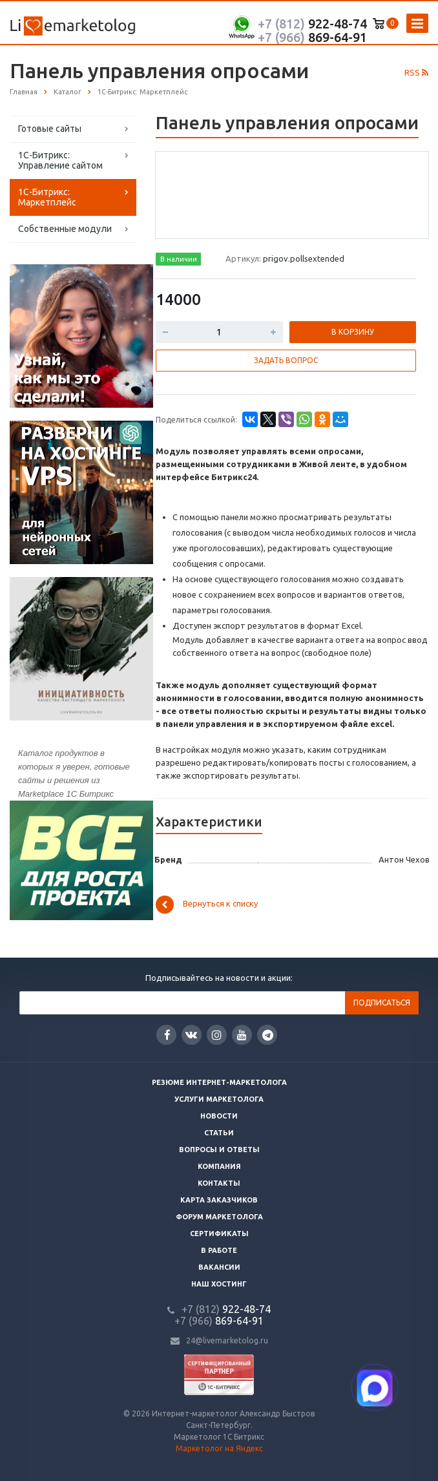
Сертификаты (219, 1233)
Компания (219, 1166)
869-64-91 (312, 37)
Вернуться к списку (207, 905)
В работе (219, 1250)
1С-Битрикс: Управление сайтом (60, 160)
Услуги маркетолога (219, 1099)
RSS (416, 72)
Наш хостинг (219, 1284)
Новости (219, 1116)
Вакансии (219, 1267)
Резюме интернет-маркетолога (219, 1082)
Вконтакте (191, 1034)
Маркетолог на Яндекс (219, 1448)
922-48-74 (312, 23)
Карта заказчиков (219, 1200)
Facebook (167, 1034)
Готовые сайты (49, 128)
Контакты (219, 1183)
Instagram (217, 1034)
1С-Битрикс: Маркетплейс (47, 197)
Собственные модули (65, 229)
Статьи (219, 1133)
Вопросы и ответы (219, 1149)
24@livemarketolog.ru (227, 1340)
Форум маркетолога (219, 1217)
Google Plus (267, 1034)
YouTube (242, 1034)
